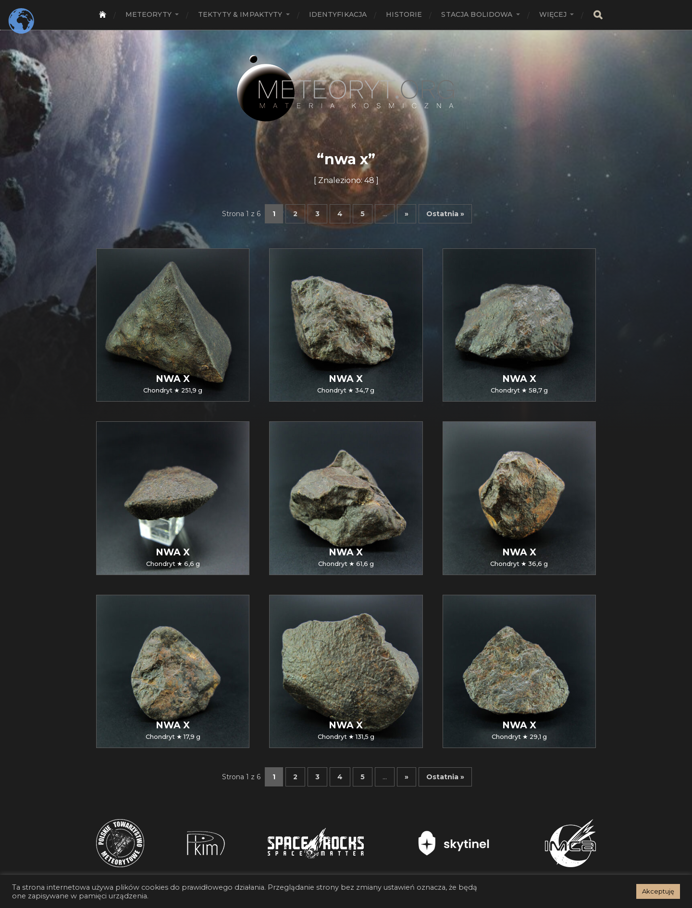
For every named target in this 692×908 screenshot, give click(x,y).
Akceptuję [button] (658, 891)
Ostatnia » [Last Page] (445, 213)
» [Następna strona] (406, 213)
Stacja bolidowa (476, 14)
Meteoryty (148, 14)
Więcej (553, 14)
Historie (404, 14)
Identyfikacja (338, 14)
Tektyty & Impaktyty (240, 14)
